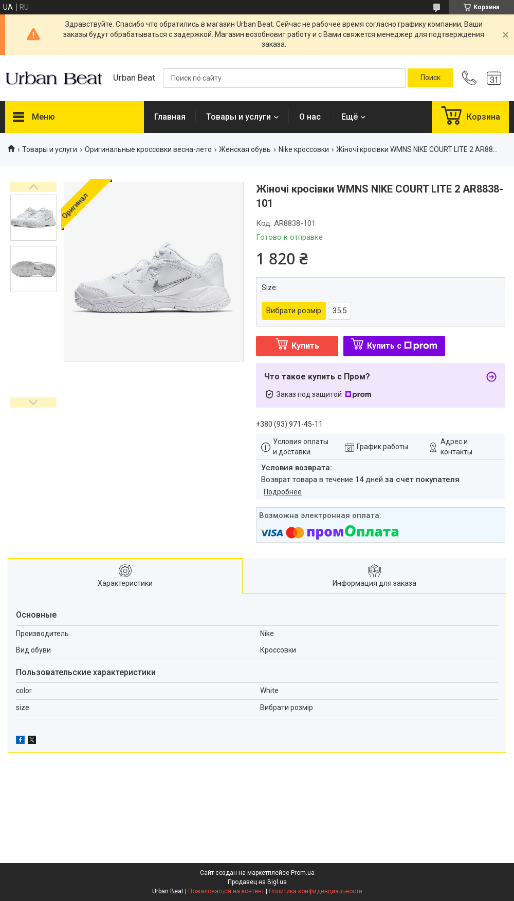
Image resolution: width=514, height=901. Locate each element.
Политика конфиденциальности (315, 891)
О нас (310, 117)
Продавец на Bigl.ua (257, 882)
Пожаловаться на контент (226, 891)
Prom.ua (303, 872)
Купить (305, 346)
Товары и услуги (238, 117)
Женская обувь (245, 149)
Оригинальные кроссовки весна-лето (148, 149)
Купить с (402, 346)
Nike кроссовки (304, 149)
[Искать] (430, 78)
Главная (170, 117)
